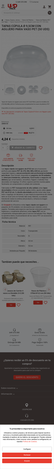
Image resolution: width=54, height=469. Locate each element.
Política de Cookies (30, 442)
